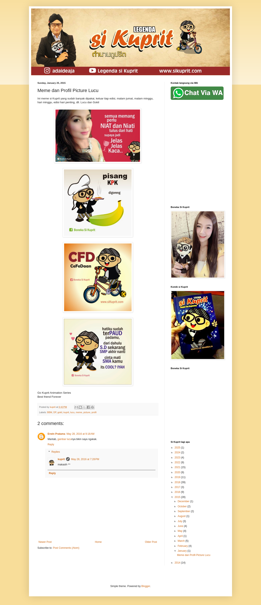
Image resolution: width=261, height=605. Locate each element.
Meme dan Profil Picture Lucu (193, 555)
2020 (178, 472)
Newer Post (45, 541)
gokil (60, 412)
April (180, 536)
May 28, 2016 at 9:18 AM (80, 433)
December (184, 501)
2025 (178, 447)
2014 (178, 562)
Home (98, 541)
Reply (51, 444)
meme (79, 412)
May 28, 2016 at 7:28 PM (85, 459)
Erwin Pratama (56, 433)
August (182, 516)
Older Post (151, 541)
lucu (72, 412)
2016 (178, 492)
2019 (178, 477)
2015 (178, 497)
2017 (178, 487)
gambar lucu (64, 439)
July (180, 521)
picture (86, 412)
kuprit (66, 412)
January (182, 550)
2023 (178, 457)
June (181, 526)
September (184, 511)
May (180, 530)
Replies (55, 451)
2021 (178, 467)
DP (54, 412)
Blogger (145, 586)
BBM (49, 412)
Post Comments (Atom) (66, 547)
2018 (178, 482)
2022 (178, 462)
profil (94, 412)
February (183, 545)
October (182, 506)
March (181, 540)
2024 (178, 452)
